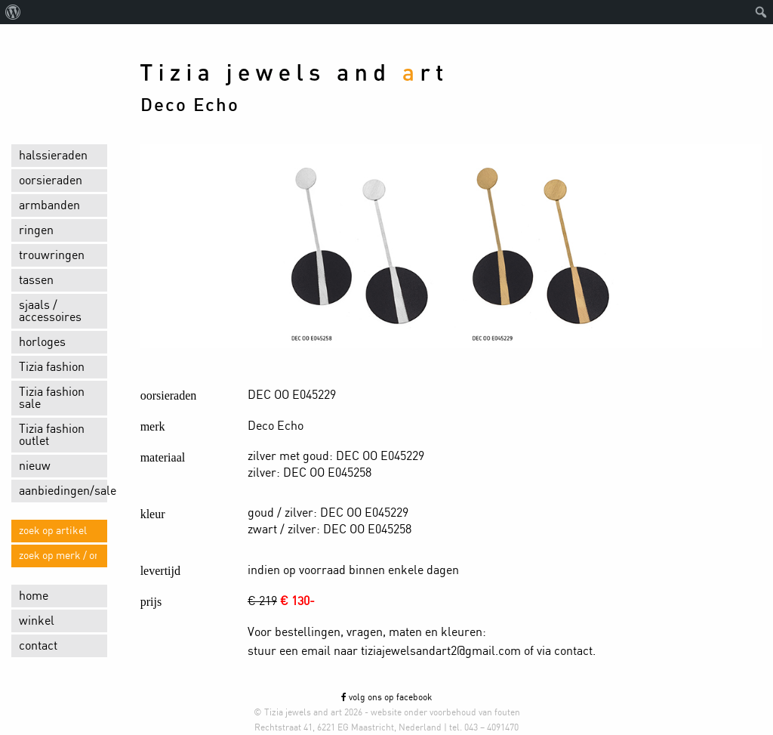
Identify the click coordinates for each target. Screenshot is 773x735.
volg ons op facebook (386, 697)
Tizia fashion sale (52, 398)
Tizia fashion (52, 367)
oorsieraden (50, 180)
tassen (36, 280)
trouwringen (52, 255)
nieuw (35, 466)
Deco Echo (189, 106)
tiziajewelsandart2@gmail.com (441, 651)
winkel (36, 621)
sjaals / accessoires (50, 311)
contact (38, 646)
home (33, 596)
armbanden (49, 205)
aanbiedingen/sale (63, 491)
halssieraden (53, 156)
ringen (36, 230)
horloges (42, 342)
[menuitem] (13, 12)
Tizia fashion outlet (52, 435)
